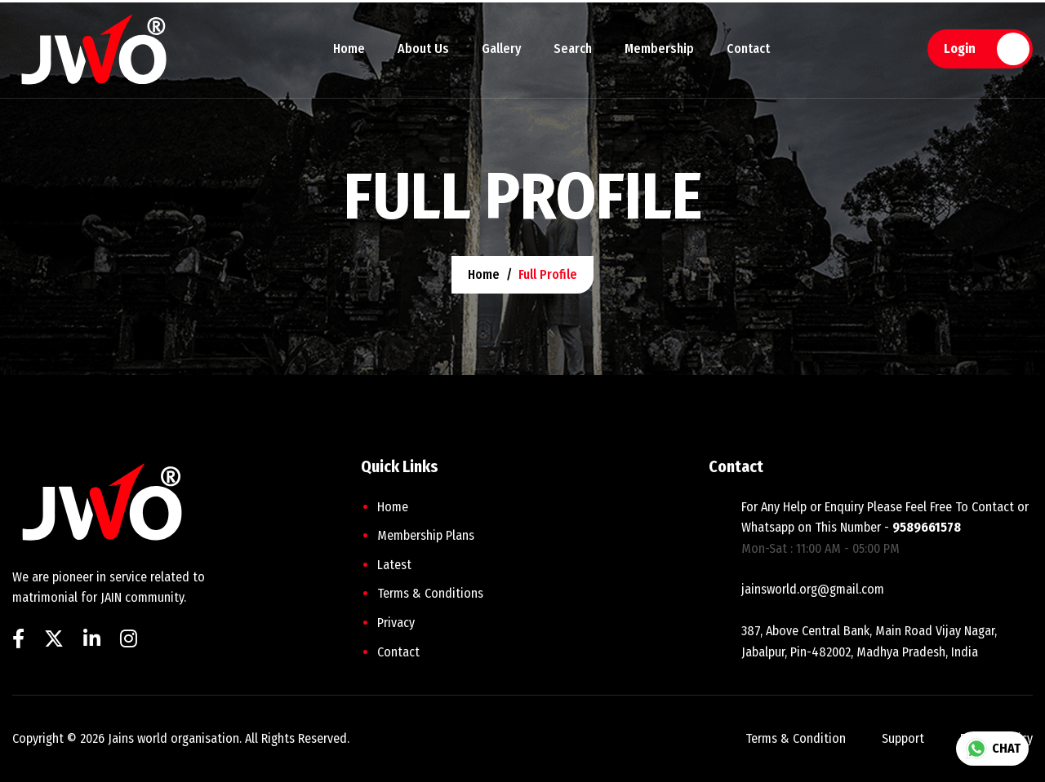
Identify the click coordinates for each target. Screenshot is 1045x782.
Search (573, 48)
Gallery (501, 48)
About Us (423, 48)
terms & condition (795, 738)
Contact (748, 48)
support (903, 738)
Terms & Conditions (430, 593)
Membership (659, 48)
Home (349, 48)
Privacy (396, 622)
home (484, 274)
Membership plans (425, 535)
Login (960, 48)
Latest (394, 564)
